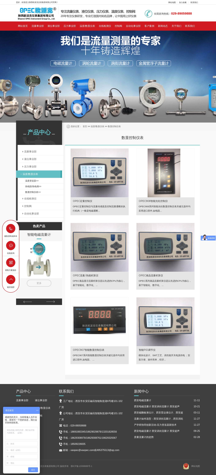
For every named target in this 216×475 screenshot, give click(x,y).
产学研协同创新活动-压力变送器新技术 (167, 424)
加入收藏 (182, 2)
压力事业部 (70, 26)
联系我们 (194, 2)
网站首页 (23, 26)
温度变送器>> (31, 181)
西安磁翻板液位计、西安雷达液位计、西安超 (167, 412)
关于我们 (176, 26)
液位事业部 (53, 26)
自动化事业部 (133, 26)
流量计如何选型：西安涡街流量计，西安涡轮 (167, 418)
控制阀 (118, 26)
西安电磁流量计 (167, 400)
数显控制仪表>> (33, 192)
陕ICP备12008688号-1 (81, 466)
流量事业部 (38, 26)
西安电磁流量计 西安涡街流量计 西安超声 (167, 406)
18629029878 (10, 228)
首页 (85, 126)
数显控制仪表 (114, 126)
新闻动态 (163, 26)
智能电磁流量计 (39, 234)
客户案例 (149, 26)
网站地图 (172, 2)
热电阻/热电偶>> (33, 186)
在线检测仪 (105, 26)
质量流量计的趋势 (167, 437)
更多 (39, 283)
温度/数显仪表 (87, 26)
